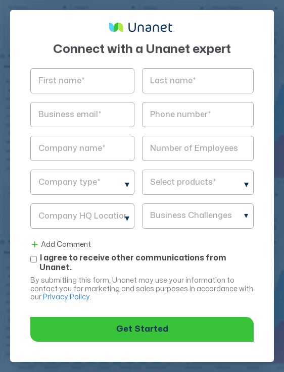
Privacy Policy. (67, 297)
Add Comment (60, 244)
